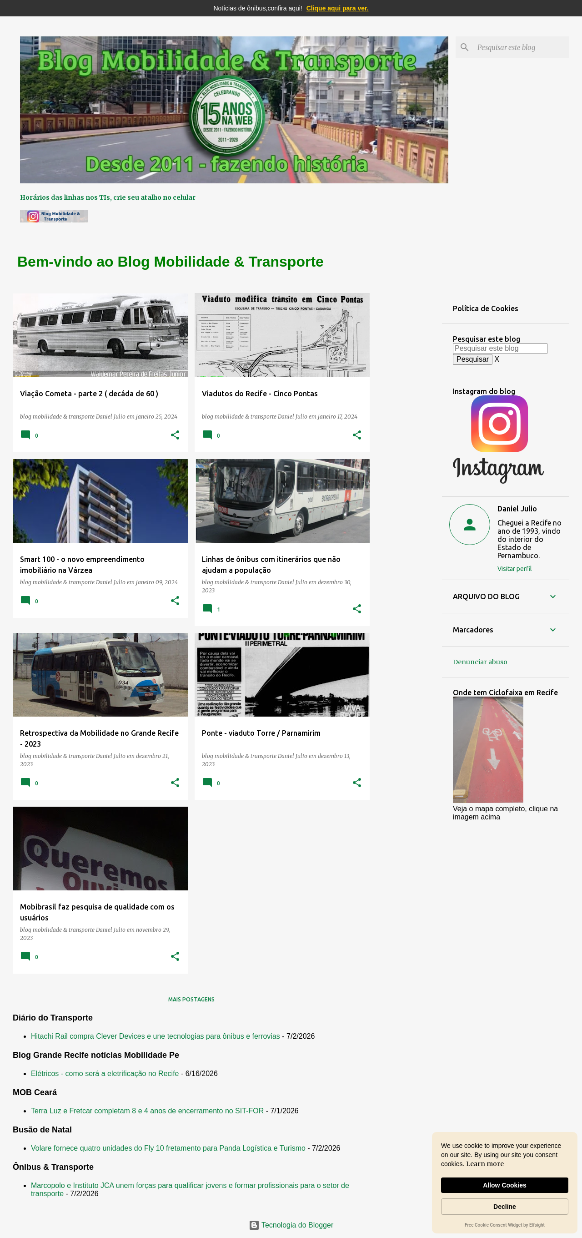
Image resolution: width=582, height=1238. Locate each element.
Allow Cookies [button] (505, 1185)
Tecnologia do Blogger (291, 1225)
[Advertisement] (406, 429)
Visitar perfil (514, 568)
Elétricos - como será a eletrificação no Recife (105, 1073)
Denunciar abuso (480, 662)
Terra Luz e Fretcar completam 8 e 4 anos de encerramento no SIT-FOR (147, 1111)
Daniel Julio (517, 509)
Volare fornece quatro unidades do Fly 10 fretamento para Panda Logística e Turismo (168, 1148)
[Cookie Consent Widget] (504, 1182)
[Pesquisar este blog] (521, 47)
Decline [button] (504, 1206)
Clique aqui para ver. (337, 8)
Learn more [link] (485, 1164)
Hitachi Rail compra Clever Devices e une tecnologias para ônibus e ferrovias (155, 1036)
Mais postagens (191, 999)
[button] (175, 435)
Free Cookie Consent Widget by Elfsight (505, 1226)
